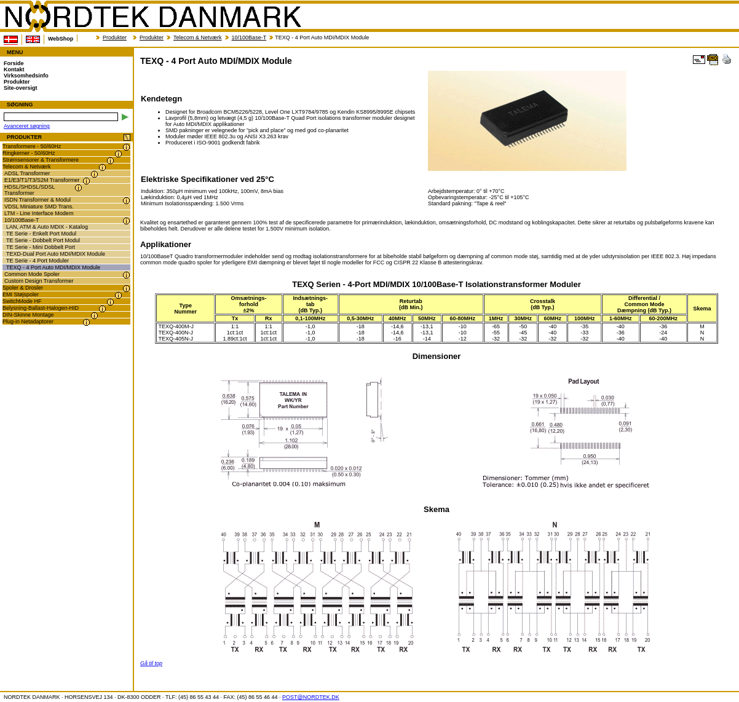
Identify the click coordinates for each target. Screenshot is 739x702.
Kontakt (14, 69)
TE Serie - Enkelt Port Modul (41, 234)
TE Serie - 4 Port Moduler (37, 261)
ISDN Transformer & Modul (37, 200)
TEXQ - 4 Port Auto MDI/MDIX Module (53, 267)
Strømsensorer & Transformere (40, 160)
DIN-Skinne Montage (28, 315)
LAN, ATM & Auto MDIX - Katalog (47, 227)
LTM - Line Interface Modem (38, 213)
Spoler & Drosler (22, 288)
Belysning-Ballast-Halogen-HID (40, 308)
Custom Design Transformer (39, 281)
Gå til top (151, 663)
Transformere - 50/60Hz (31, 146)
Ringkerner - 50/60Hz (28, 153)
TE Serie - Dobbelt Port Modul (43, 240)
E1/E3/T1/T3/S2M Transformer (42, 180)
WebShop (60, 39)
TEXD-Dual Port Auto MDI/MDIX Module (55, 254)
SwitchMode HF (22, 301)
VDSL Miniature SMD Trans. (39, 206)
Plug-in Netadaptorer (27, 321)
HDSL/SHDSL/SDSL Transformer (29, 190)
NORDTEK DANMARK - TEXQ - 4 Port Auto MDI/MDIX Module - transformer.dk (152, 16)
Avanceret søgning (27, 126)
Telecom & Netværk (197, 37)
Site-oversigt (21, 88)
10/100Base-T (249, 37)
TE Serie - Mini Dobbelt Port (40, 247)
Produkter (115, 37)
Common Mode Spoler (32, 274)
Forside (14, 63)
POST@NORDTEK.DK (310, 697)
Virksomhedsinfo (26, 76)
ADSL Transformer (27, 173)
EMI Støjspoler (20, 294)
